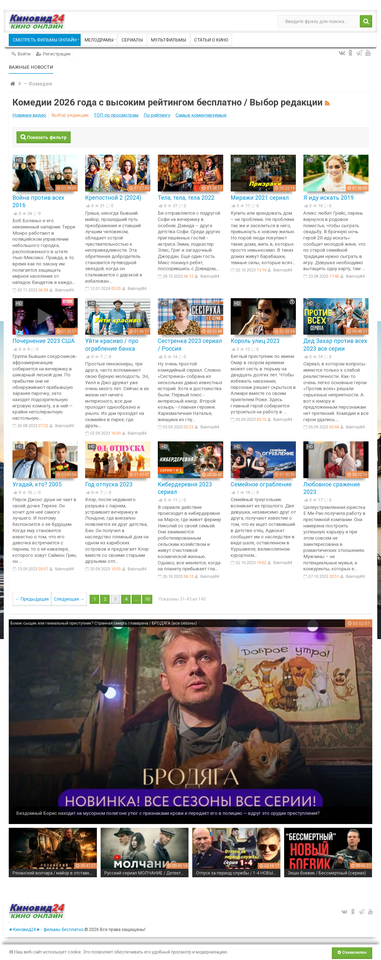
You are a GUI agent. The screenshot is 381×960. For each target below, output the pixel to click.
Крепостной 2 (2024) (113, 197)
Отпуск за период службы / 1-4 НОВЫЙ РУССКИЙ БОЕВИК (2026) (248, 873)
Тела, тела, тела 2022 (186, 197)
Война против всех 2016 (38, 201)
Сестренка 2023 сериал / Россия (190, 344)
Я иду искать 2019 (328, 197)
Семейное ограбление (261, 484)
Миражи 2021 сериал (260, 197)
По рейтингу (157, 115)
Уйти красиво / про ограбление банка (111, 344)
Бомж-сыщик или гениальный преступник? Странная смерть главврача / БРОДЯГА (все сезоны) (103, 623)
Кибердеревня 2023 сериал (185, 488)
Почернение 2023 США (43, 340)
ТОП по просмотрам (116, 115)
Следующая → (69, 599)
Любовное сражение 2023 (331, 488)
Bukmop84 (64, 290)
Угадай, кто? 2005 (37, 484)
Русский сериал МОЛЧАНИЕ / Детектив (155, 873)
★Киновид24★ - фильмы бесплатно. (46, 929)
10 (147, 599)
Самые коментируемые (201, 115)
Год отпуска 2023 (109, 484)
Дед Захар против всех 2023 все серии (335, 344)
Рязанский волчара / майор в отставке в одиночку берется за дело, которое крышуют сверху (65, 873)
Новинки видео (29, 115)
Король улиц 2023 (255, 340)
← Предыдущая (32, 599)
